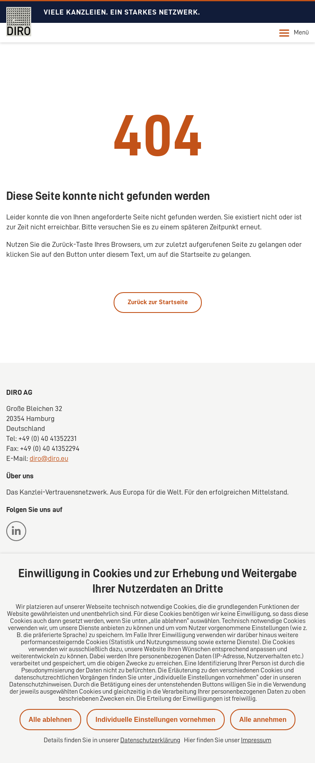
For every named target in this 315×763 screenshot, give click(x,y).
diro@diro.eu (49, 458)
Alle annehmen (263, 719)
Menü (294, 33)
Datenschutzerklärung (150, 740)
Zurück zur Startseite (158, 302)
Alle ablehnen (50, 719)
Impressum (256, 740)
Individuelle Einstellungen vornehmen (156, 719)
